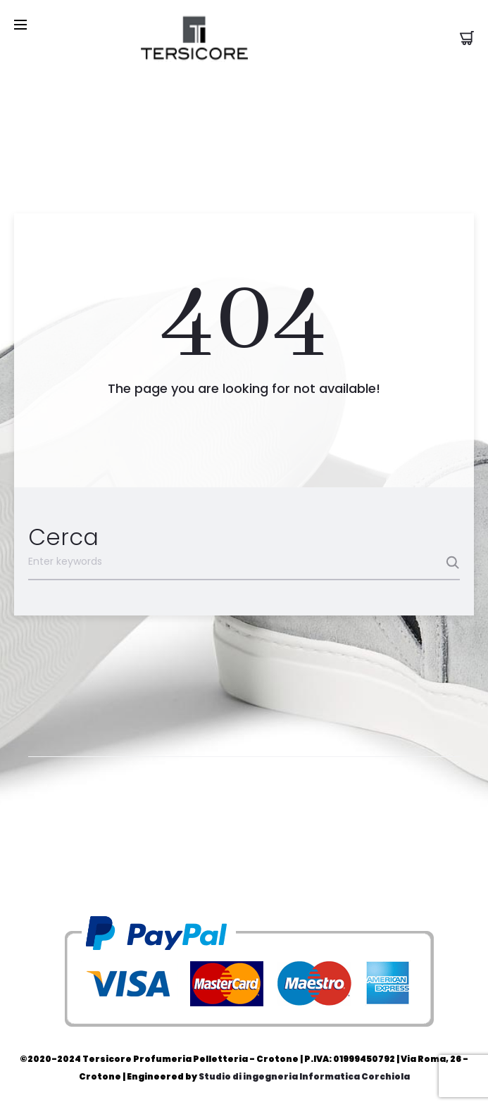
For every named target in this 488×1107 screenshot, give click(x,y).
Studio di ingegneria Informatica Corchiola (304, 1076)
